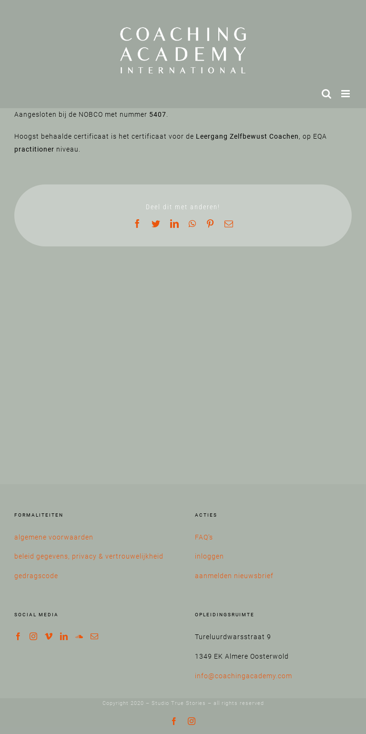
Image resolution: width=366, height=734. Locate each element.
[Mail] (95, 636)
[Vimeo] (49, 636)
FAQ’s (204, 537)
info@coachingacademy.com (243, 676)
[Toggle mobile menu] (346, 94)
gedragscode (36, 576)
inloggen (209, 556)
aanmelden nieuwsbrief (234, 576)
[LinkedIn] (64, 636)
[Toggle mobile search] (327, 94)
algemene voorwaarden (53, 537)
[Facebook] (18, 636)
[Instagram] (34, 636)
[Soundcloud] (79, 636)
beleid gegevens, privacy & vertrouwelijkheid (88, 556)
